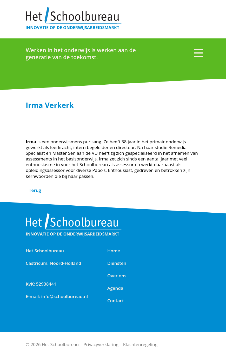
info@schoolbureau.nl (64, 296)
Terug (35, 190)
